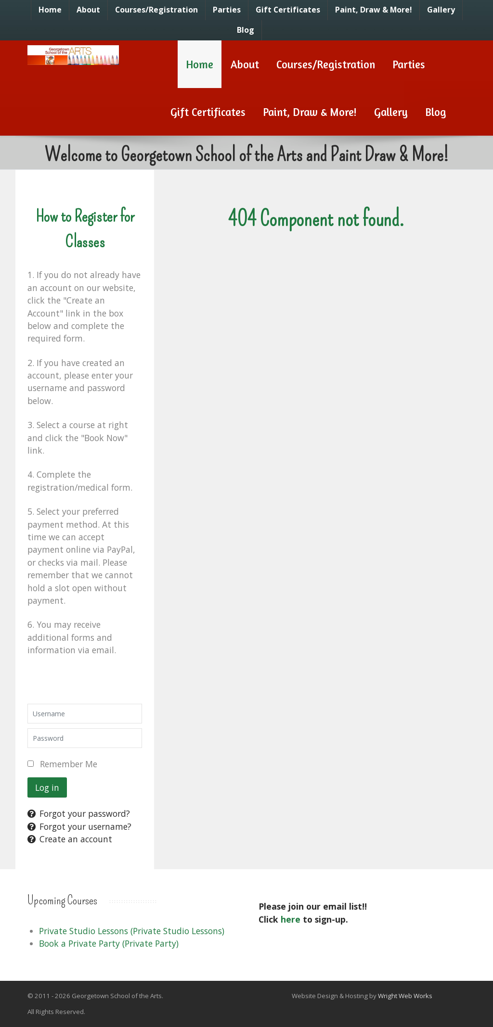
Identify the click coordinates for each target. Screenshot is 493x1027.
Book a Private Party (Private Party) (109, 943)
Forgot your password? (78, 813)
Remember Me (68, 764)
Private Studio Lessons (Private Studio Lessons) (131, 931)
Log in (47, 787)
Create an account (69, 839)
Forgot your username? (79, 826)
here (290, 919)
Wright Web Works (405, 995)
